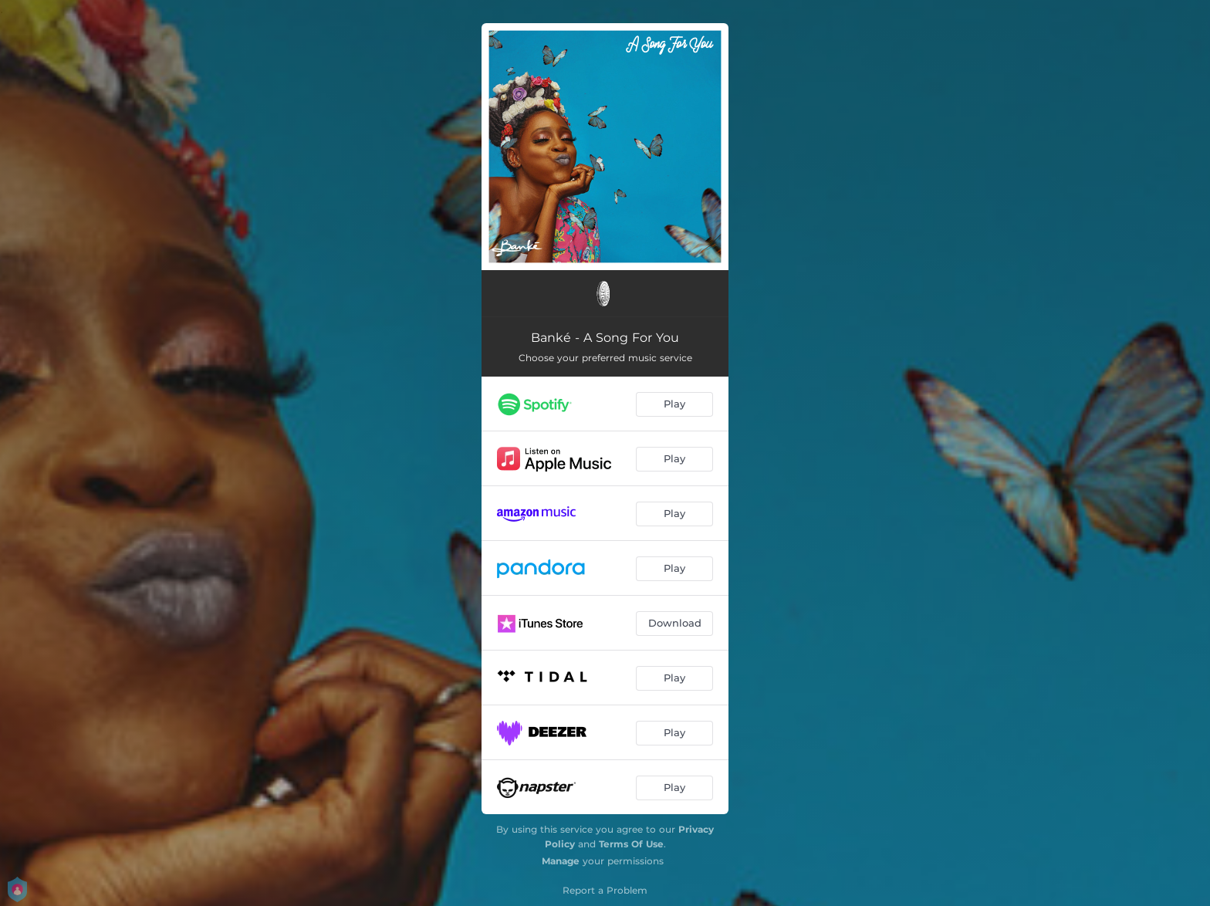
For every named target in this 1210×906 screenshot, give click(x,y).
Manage (561, 861)
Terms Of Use (631, 844)
